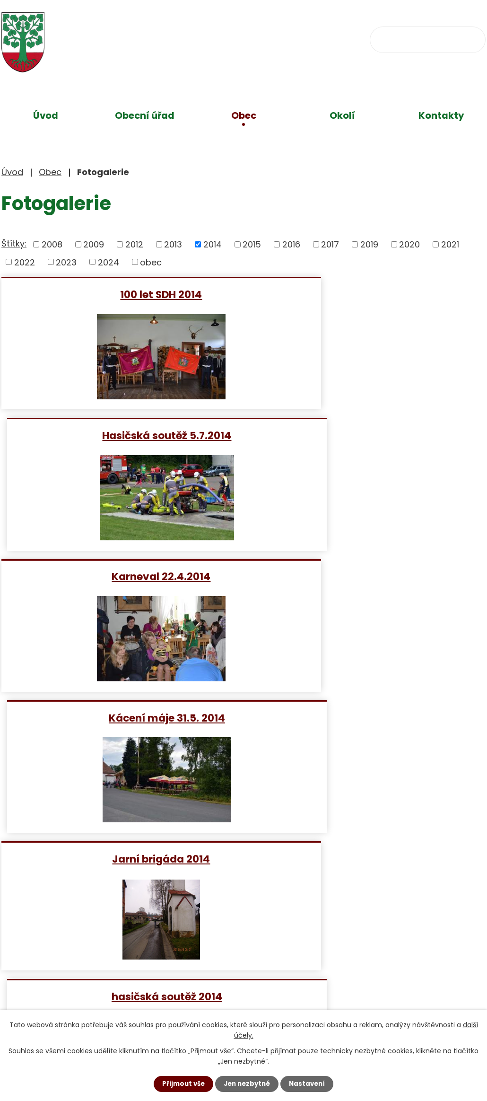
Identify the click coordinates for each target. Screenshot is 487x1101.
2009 (93, 244)
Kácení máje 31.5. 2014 (367, 435)
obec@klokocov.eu (317, 38)
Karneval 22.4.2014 (120, 435)
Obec (243, 115)
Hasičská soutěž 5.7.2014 (366, 294)
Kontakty (441, 115)
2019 (369, 244)
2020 (409, 244)
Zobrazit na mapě (360, 993)
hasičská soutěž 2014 (367, 576)
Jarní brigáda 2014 (120, 576)
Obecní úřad (144, 115)
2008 (52, 244)
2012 (134, 244)
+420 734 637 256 (205, 38)
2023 (66, 262)
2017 (330, 244)
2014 (212, 244)
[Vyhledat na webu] (428, 39)
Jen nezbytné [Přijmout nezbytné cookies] (247, 1083)
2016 (291, 244)
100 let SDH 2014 (120, 294)
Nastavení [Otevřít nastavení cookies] (310, 1083)
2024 (108, 262)
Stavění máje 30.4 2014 (120, 717)
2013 (173, 244)
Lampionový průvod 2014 (367, 717)
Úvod (45, 115)
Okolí (342, 115)
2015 (252, 244)
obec (151, 262)
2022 (24, 262)
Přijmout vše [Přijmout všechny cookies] (180, 1083)
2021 (450, 244)
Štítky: (13, 243)
